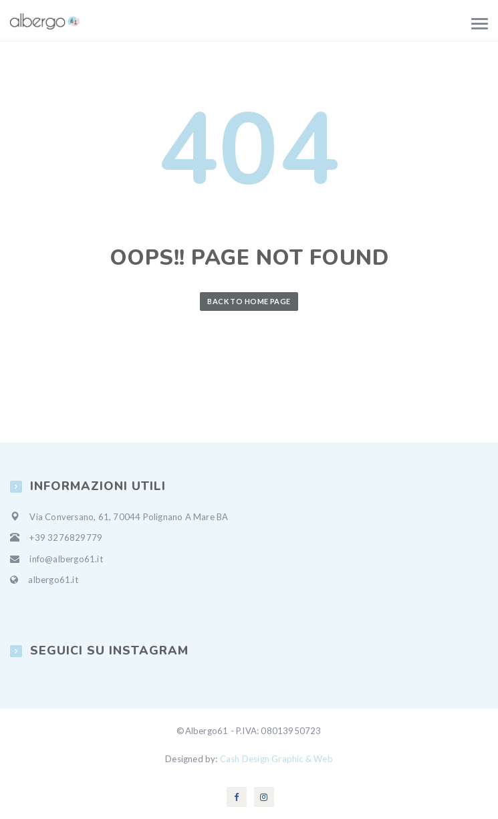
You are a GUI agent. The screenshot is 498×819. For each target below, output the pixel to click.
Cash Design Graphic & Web (276, 758)
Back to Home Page (248, 301)
